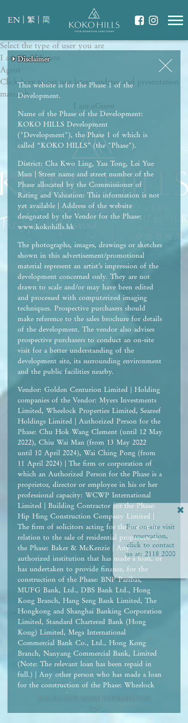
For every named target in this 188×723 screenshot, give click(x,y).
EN (14, 21)
